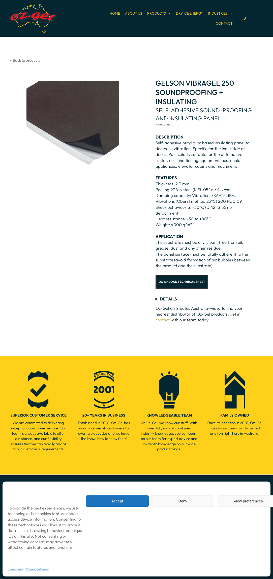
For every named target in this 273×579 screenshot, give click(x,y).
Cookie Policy (15, 569)
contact (163, 319)
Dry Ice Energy (189, 13)
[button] (182, 282)
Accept (117, 501)
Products (159, 13)
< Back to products (25, 60)
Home (115, 13)
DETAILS (168, 298)
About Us (133, 13)
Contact (224, 23)
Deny (182, 501)
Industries (220, 13)
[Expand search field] (244, 18)
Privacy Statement (37, 569)
